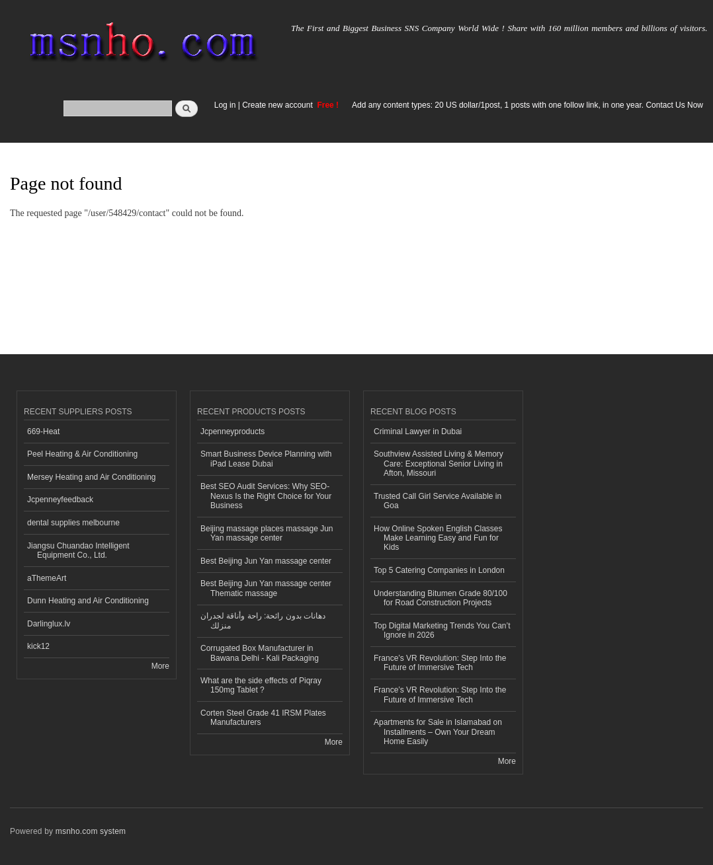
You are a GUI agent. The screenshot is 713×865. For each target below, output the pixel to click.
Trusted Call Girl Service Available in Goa (437, 501)
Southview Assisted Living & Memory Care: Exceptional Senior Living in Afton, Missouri (438, 463)
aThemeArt (46, 578)
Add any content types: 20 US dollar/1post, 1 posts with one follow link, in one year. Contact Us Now (527, 105)
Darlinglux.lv (48, 623)
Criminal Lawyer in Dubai (418, 431)
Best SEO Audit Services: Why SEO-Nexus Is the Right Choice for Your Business (265, 496)
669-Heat (43, 431)
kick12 (38, 646)
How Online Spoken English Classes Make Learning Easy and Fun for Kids (438, 538)
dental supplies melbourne (73, 522)
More (160, 666)
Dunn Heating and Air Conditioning (88, 600)
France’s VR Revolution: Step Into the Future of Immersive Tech (440, 663)
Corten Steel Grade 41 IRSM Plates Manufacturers (263, 717)
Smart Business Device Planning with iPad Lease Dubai (266, 458)
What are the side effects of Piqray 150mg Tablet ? (260, 685)
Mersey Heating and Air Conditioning (91, 477)
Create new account (278, 105)
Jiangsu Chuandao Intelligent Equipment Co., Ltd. (78, 550)
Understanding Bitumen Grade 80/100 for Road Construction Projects (440, 598)
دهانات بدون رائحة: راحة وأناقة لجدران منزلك (262, 620)
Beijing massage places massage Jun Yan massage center (266, 533)
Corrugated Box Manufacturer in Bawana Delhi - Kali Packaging (259, 653)
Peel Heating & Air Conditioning (82, 454)
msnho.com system (91, 831)
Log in (225, 105)
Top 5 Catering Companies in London (439, 570)
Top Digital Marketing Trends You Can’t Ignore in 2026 (442, 630)
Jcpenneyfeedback (60, 499)
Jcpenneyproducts (232, 431)
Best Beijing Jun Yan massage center (265, 561)
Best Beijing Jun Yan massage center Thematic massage (265, 588)
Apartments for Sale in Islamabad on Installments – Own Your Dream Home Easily (438, 732)
